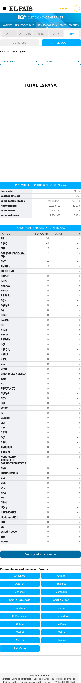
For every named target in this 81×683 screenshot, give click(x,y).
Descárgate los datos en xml (40, 554)
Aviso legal (49, 679)
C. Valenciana (19, 616)
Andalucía (19, 575)
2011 (72, 33)
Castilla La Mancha (19, 599)
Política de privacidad (66, 679)
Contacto (6, 679)
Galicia (20, 624)
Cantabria (61, 591)
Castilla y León (61, 599)
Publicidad (38, 679)
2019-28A (25, 33)
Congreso (19, 42)
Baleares (61, 583)
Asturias (19, 583)
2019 (9, 33)
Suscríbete (64, 8)
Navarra (61, 640)
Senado (62, 42)
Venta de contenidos (21, 679)
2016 (40, 33)
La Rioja (61, 624)
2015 (56, 33)
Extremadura (61, 616)
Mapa (63, 25)
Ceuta (61, 607)
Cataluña (20, 607)
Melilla (61, 632)
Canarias (20, 591)
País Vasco (20, 648)
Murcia (20, 640)
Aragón (61, 575)
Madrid (20, 632)
